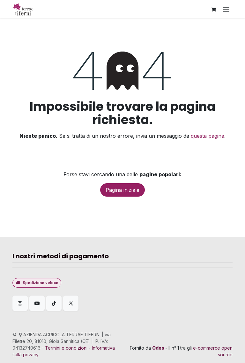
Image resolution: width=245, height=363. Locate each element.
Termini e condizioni (66, 348)
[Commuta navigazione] (226, 9)
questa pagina (207, 136)
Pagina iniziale (122, 190)
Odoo (158, 348)
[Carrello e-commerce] (213, 9)
